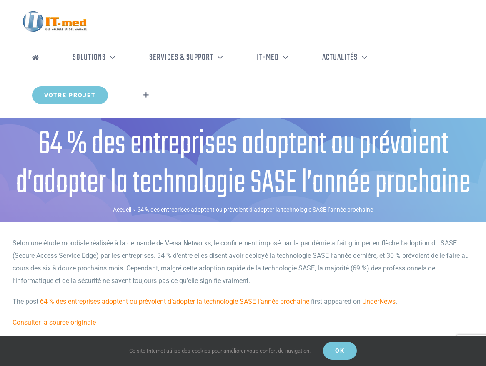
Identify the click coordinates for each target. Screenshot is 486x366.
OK (340, 350)
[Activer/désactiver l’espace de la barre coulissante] (146, 95)
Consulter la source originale (54, 322)
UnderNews (379, 301)
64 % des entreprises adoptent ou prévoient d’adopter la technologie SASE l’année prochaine (174, 301)
